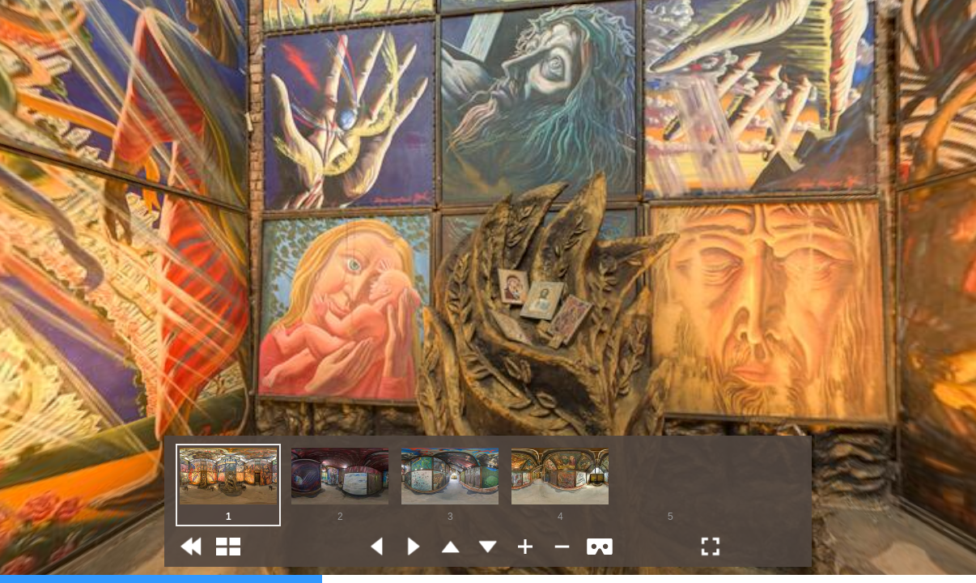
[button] (191, 546)
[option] (228, 485)
